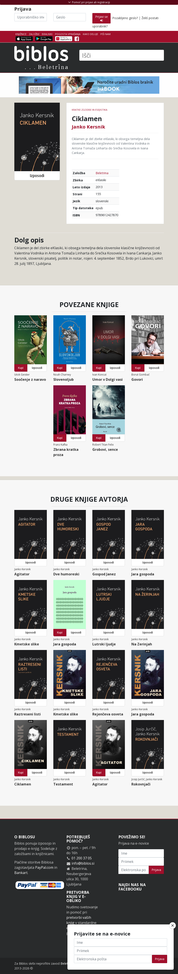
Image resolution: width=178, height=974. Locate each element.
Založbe (34, 34)
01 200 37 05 (82, 858)
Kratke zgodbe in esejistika (89, 109)
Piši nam (105, 34)
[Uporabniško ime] (30, 17)
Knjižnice (20, 34)
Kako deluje (90, 34)
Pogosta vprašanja (67, 34)
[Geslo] (69, 17)
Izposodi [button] (37, 175)
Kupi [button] (20, 368)
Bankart (21, 872)
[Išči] (121, 55)
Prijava (156, 870)
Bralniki (47, 34)
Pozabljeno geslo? (125, 18)
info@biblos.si (83, 863)
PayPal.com (44, 867)
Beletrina (102, 173)
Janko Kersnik (88, 126)
